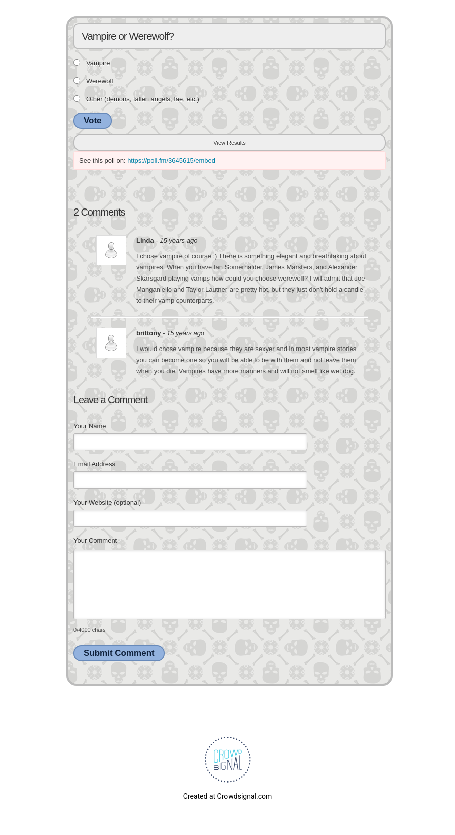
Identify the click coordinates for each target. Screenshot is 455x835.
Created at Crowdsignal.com (227, 796)
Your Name (89, 426)
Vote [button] (93, 120)
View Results (229, 143)
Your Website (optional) (107, 502)
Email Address (94, 464)
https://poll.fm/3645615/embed (171, 160)
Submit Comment (119, 653)
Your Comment (95, 540)
